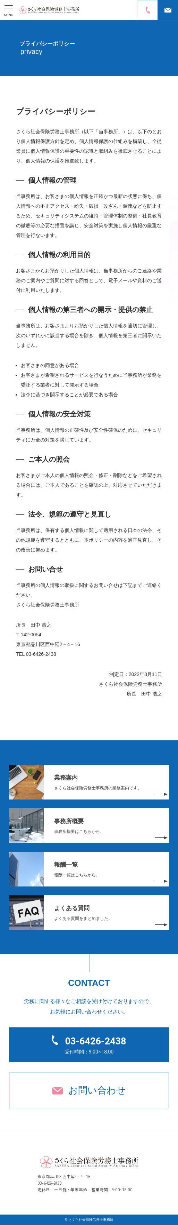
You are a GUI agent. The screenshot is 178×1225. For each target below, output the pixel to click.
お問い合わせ (97, 1090)
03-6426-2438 (95, 1041)
